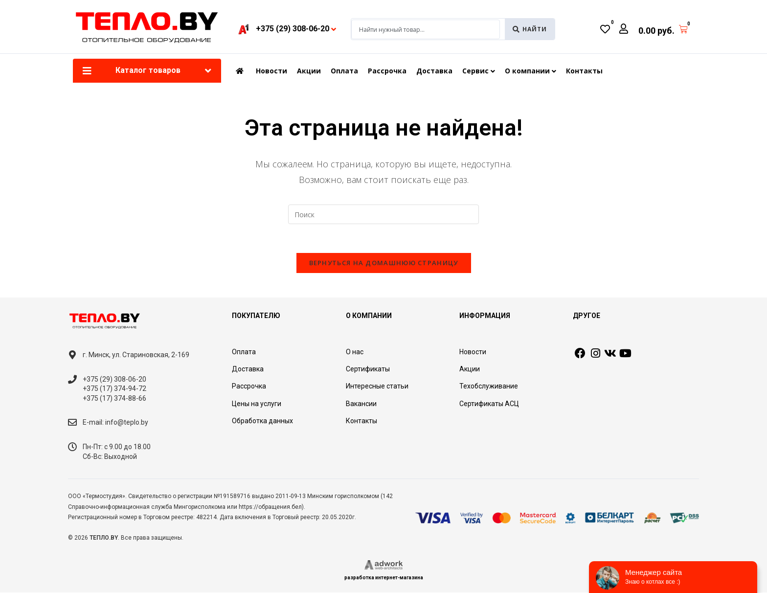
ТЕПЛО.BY (104, 538)
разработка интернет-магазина (383, 578)
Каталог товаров (147, 70)
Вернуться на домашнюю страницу (383, 263)
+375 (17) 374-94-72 (114, 389)
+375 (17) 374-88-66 (114, 399)
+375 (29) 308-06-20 (114, 380)
